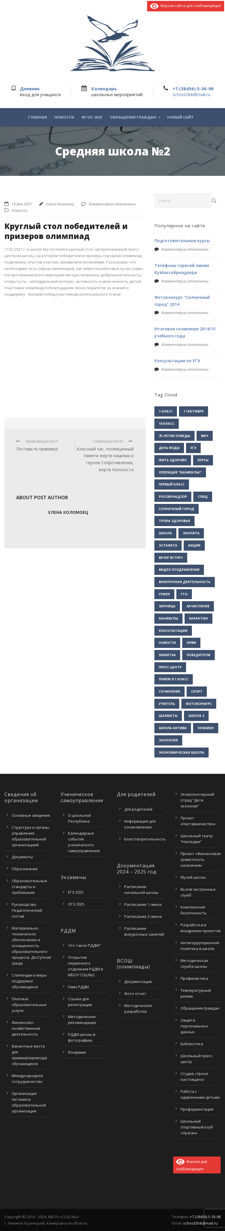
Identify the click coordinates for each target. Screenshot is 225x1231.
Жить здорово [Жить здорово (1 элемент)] (173, 460)
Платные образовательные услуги (29, 1004)
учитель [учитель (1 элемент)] (167, 703)
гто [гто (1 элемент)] (184, 594)
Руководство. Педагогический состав (27, 910)
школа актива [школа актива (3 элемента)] (173, 728)
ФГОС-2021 (92, 117)
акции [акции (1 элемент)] (194, 545)
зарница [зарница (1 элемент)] (167, 606)
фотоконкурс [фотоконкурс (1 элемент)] (199, 703)
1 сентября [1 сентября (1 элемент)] (193, 411)
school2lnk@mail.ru (191, 94)
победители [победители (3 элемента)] (198, 655)
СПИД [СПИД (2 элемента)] (203, 496)
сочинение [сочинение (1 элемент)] (169, 691)
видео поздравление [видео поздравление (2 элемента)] (179, 569)
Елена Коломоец (60, 204)
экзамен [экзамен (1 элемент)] (205, 728)
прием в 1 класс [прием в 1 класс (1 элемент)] (173, 679)
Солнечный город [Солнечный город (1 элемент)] (176, 509)
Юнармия (77, 1052)
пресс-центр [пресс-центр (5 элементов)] (170, 667)
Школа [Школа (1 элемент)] (165, 533)
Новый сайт (180, 117)
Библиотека (191, 1043)
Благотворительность (145, 839)
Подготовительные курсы (182, 240)
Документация (138, 981)
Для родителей (138, 809)
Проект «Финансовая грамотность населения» (200, 859)
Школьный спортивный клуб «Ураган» (196, 1127)
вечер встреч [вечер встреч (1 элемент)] (171, 557)
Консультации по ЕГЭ (177, 360)
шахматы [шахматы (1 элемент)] (168, 715)
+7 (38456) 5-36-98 (193, 88)
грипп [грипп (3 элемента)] (164, 594)
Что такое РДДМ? (84, 945)
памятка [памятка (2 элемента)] (167, 655)
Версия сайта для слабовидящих (185, 5)
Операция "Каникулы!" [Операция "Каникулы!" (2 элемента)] (180, 472)
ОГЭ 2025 (76, 904)
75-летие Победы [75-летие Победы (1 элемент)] (174, 436)
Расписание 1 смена (143, 904)
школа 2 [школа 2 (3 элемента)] (196, 715)
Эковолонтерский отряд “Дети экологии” (197, 800)
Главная (37, 117)
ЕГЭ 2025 (75, 892)
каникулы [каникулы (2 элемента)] (168, 618)
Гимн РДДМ (78, 986)
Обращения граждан (133, 117)
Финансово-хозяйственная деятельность (26, 1028)
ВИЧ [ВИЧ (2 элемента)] (204, 436)
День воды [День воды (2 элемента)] (169, 447)
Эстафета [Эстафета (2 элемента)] (168, 545)
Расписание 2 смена (143, 916)
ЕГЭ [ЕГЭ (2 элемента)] (193, 447)
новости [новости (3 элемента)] (167, 642)
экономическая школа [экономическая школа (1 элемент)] (181, 752)
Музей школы (193, 877)
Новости (64, 117)
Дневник (30, 88)
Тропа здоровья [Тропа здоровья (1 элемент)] (174, 521)
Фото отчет (135, 993)
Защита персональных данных (194, 1025)
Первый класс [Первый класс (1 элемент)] (172, 484)
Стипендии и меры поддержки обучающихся (29, 980)
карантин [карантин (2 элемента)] (198, 618)
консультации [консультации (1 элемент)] (173, 630)
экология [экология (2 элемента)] (168, 740)
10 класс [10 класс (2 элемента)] (166, 423)
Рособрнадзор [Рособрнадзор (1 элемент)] (173, 496)
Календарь (104, 88)
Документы (22, 856)
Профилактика (194, 978)
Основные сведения (31, 815)
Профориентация (196, 1109)
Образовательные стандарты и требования (29, 886)
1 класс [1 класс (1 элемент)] (166, 411)
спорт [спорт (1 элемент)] (196, 691)
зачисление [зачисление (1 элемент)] (197, 606)
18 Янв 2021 (21, 204)
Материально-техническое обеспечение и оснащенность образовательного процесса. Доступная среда (31, 945)
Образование (25, 868)
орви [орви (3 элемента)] (191, 642)
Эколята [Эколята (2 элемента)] (191, 533)
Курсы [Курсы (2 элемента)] (203, 460)
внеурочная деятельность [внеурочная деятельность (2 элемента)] (184, 582)
